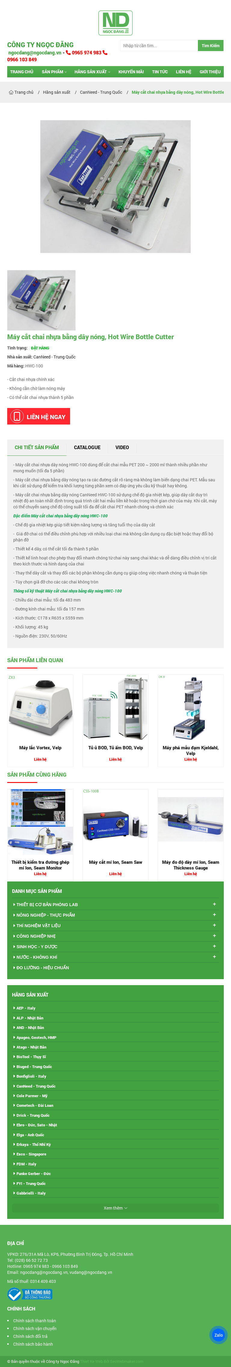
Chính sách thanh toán (34, 1320)
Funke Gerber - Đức (34, 1173)
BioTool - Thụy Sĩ (31, 1056)
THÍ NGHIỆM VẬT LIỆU (38, 925)
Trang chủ (21, 72)
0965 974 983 (84, 52)
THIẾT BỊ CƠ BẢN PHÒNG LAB (47, 904)
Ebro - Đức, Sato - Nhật (37, 1125)
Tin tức (160, 72)
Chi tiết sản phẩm (37, 447)
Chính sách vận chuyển (35, 1328)
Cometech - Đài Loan (35, 1105)
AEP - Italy (26, 1008)
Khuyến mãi (131, 72)
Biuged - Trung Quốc (34, 1066)
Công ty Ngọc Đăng (40, 44)
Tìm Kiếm (211, 45)
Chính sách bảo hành (33, 1344)
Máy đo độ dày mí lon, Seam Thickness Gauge (190, 865)
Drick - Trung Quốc (33, 1115)
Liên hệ (183, 72)
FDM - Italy (26, 1164)
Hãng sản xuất (91, 72)
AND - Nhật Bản (30, 1027)
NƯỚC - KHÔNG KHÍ (37, 957)
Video (122, 447)
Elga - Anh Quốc (30, 1134)
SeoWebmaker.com (126, 1361)
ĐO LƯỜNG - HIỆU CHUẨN (43, 967)
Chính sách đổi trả (30, 1336)
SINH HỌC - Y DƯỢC (37, 946)
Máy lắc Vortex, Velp (40, 747)
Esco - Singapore (31, 1154)
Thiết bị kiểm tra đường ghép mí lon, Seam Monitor (40, 865)
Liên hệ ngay (38, 416)
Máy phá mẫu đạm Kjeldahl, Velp (191, 750)
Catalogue (87, 447)
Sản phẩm (52, 72)
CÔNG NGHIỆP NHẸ (36, 936)
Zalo (218, 1335)
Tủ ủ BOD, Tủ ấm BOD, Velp (115, 747)
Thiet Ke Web (91, 1361)
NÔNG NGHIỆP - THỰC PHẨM (46, 915)
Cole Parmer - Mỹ (32, 1095)
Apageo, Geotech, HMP (37, 1037)
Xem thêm (113, 1208)
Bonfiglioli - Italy (31, 1076)
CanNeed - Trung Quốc (54, 357)
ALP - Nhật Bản (30, 1018)
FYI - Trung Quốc (31, 1183)
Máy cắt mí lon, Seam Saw (115, 862)
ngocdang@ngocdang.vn (34, 52)
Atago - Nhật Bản (31, 1047)
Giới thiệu (210, 72)
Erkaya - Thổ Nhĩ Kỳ (34, 1144)
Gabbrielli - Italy (31, 1193)
